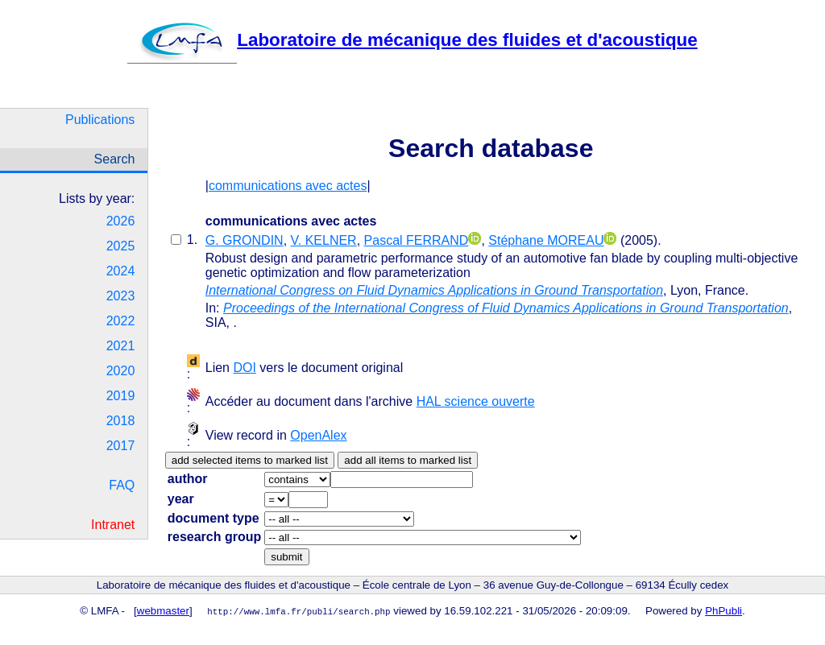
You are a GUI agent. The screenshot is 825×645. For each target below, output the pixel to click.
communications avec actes (288, 185)
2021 (120, 346)
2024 (120, 271)
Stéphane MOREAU (545, 240)
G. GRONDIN (244, 240)
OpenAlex (318, 435)
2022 (120, 321)
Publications (100, 119)
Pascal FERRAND (416, 240)
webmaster (163, 611)
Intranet (113, 524)
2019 (120, 396)
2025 (120, 246)
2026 (120, 221)
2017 (120, 446)
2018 (120, 421)
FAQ (122, 485)
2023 (120, 296)
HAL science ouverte (476, 401)
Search (114, 159)
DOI (244, 367)
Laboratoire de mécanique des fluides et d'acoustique (412, 40)
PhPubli (723, 611)
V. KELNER (324, 240)
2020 (120, 371)
